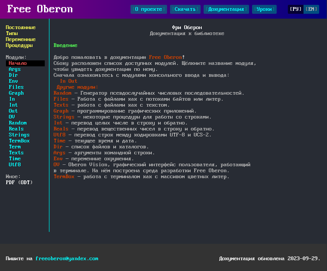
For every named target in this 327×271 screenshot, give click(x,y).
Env (13, 81)
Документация (226, 9)
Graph (16, 93)
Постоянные (21, 28)
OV (12, 117)
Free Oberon (40, 9)
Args (15, 69)
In (12, 99)
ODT (25, 183)
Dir (13, 75)
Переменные (21, 39)
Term (15, 147)
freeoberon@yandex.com (67, 259)
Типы (12, 34)
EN (311, 9)
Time (15, 159)
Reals (16, 129)
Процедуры (19, 45)
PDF (10, 183)
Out (13, 111)
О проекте (148, 9)
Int (13, 105)
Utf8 (15, 165)
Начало (18, 63)
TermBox (19, 141)
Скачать (185, 9)
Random (18, 123)
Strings (19, 135)
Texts (16, 153)
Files (16, 87)
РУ (296, 9)
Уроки (264, 9)
